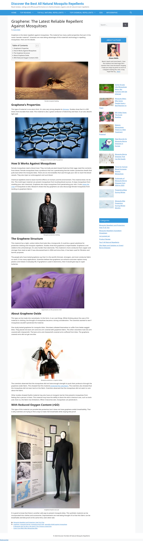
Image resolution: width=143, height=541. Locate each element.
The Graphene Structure (22, 53)
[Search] (125, 25)
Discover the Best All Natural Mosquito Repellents (47, 4)
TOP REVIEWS (27, 12)
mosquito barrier (25, 524)
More (118, 71)
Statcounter (4, 540)
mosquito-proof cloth (37, 524)
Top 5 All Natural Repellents (109, 242)
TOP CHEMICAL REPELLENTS (84, 12)
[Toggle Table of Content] (36, 45)
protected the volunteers (59, 386)
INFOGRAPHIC (112, 13)
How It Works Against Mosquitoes (25, 51)
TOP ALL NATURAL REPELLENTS (52, 12)
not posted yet (104, 236)
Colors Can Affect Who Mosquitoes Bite (25, 528)
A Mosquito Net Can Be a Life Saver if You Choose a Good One (32, 526)
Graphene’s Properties (21, 48)
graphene (16, 524)
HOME (13, 13)
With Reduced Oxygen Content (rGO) (26, 58)
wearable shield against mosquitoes (56, 524)
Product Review (104, 239)
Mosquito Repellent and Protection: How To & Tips (28, 522)
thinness (66, 109)
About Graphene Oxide (21, 55)
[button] (131, 12)
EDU (101, 13)
